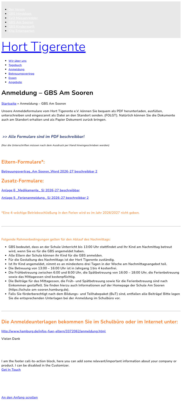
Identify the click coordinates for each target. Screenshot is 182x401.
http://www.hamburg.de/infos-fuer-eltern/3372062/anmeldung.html (53, 331)
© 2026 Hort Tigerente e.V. (22, 374)
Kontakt (14, 381)
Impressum (17, 390)
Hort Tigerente (43, 46)
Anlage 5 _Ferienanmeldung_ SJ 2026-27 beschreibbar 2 (45, 198)
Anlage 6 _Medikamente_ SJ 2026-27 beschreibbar (40, 190)
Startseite (9, 103)
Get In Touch (11, 370)
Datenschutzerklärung (25, 386)
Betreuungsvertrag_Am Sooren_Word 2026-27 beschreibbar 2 (49, 171)
